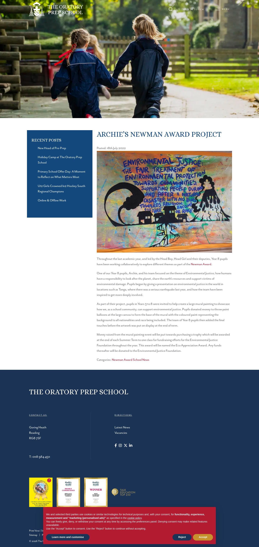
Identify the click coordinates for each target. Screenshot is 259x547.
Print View (34, 530)
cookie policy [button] (134, 518)
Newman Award (201, 264)
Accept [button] (203, 537)
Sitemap (33, 535)
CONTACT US (38, 415)
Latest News (122, 427)
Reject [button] (182, 537)
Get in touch (193, 9)
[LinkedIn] (130, 446)
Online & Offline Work (52, 200)
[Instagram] (120, 446)
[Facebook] (116, 446)
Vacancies (121, 433)
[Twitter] (125, 446)
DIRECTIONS (123, 415)
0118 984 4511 (41, 457)
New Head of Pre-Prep (52, 148)
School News (141, 360)
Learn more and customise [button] (68, 537)
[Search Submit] (170, 9)
